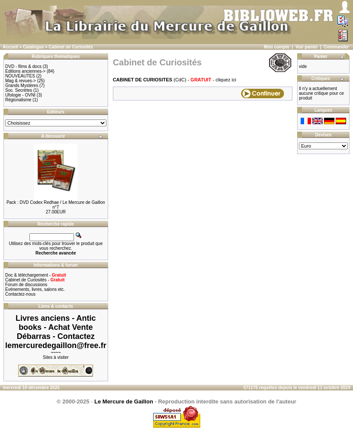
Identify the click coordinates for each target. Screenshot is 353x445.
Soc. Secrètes (18, 90)
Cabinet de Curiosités (70, 47)
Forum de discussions (26, 284)
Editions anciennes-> (25, 71)
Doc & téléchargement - (35, 275)
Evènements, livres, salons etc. (35, 289)
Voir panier (306, 47)
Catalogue (33, 47)
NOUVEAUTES (20, 76)
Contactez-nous (20, 294)
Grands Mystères (21, 85)
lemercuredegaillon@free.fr (55, 345)
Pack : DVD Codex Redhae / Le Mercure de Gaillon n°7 (55, 205)
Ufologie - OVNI (20, 95)
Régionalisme (18, 99)
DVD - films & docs (23, 66)
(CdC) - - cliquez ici (174, 79)
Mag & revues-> (20, 80)
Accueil (10, 47)
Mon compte (276, 47)
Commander (336, 47)
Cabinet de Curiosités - (34, 279)
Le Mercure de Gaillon (123, 401)
